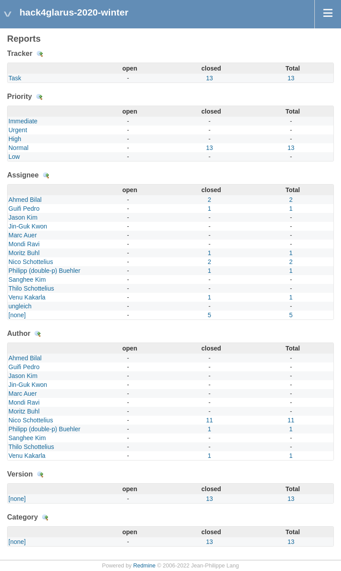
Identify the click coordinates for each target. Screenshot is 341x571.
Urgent (17, 130)
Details (40, 54)
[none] (17, 315)
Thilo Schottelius (31, 288)
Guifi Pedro (24, 208)
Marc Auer (22, 235)
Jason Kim (22, 217)
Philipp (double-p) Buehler (44, 270)
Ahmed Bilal (25, 199)
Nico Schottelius (30, 261)
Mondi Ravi (24, 244)
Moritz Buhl (24, 252)
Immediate (22, 121)
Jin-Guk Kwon (27, 226)
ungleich (20, 306)
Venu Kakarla (26, 297)
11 (209, 420)
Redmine (144, 566)
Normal (18, 147)
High (14, 138)
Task (14, 78)
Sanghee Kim (27, 279)
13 (209, 78)
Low (14, 156)
